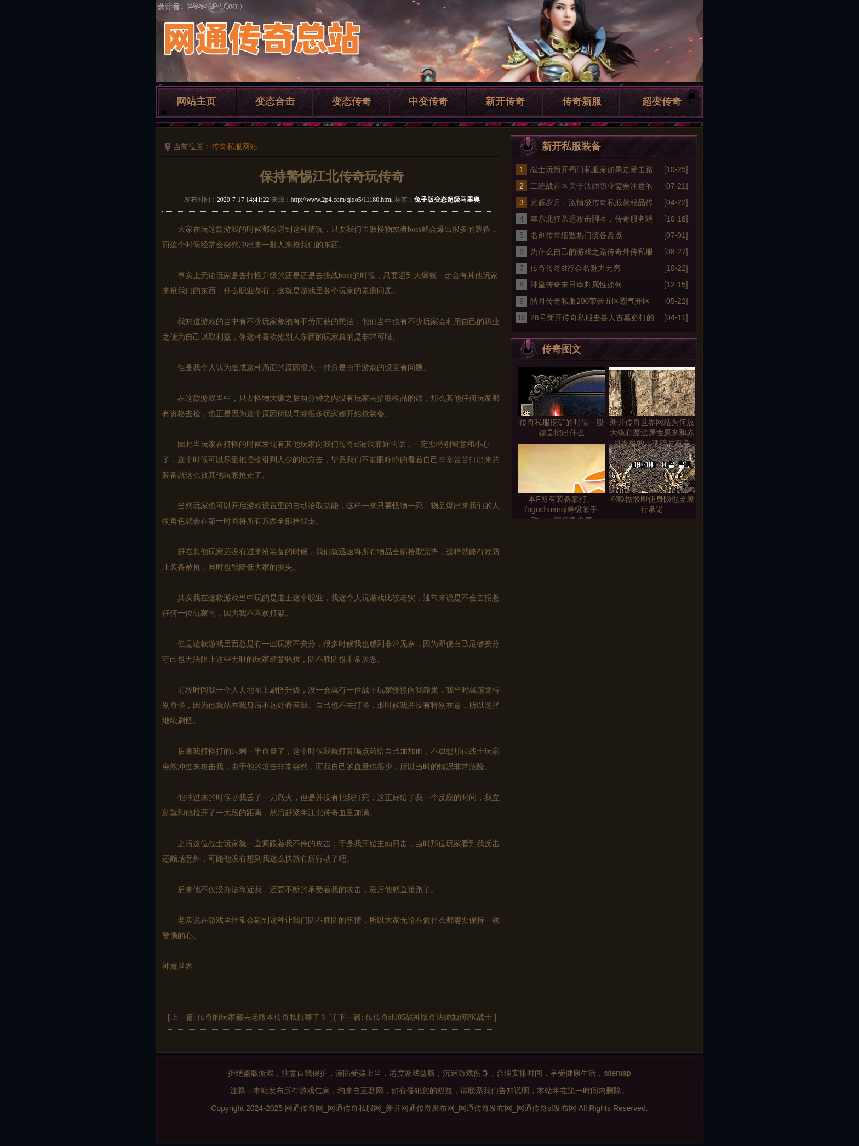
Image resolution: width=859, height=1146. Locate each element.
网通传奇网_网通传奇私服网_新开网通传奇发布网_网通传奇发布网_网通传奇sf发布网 (430, 1108)
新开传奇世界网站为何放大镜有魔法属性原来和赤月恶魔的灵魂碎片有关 (652, 432)
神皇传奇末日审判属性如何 (576, 284)
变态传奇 (351, 101)
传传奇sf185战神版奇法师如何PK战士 (428, 1017)
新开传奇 (505, 101)
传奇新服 (582, 101)
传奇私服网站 (234, 146)
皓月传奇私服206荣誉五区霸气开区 (590, 301)
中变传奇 (428, 101)
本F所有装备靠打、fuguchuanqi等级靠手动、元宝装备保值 (561, 509)
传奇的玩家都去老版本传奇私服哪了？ (262, 1017)
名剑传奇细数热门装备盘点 (576, 235)
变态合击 (275, 101)
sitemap (617, 1073)
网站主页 (196, 101)
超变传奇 (662, 101)
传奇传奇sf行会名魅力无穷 (575, 268)
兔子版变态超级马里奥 (447, 199)
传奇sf (349, 444)
